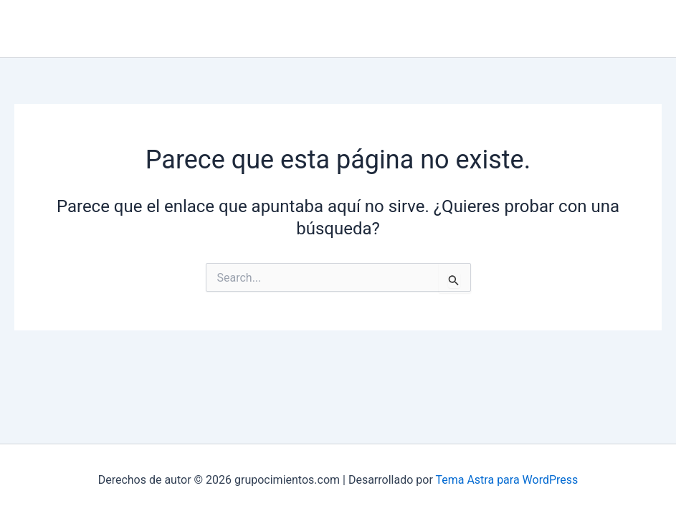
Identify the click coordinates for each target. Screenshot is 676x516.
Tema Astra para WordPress (506, 480)
